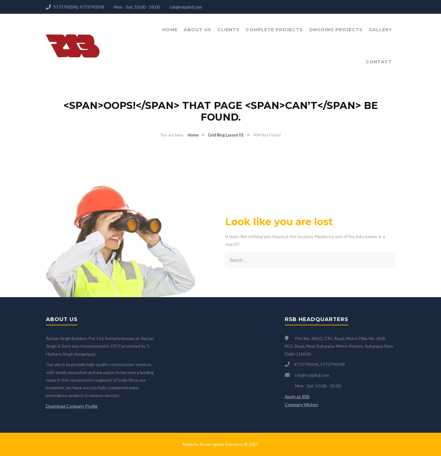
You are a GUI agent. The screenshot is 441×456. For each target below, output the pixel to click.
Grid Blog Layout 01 (226, 135)
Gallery (380, 29)
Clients (228, 29)
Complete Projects (274, 29)
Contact (379, 62)
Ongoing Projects (336, 29)
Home (170, 29)
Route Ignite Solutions (221, 444)
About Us (197, 29)
